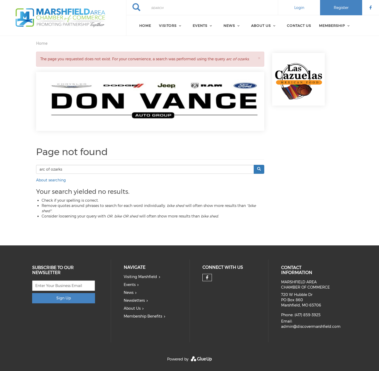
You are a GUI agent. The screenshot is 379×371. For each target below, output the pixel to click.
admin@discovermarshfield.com (311, 326)
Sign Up (63, 298)
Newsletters (134, 300)
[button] (259, 58)
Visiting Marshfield (140, 276)
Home (145, 25)
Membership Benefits (143, 316)
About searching (51, 180)
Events (130, 284)
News (128, 292)
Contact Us (299, 25)
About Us (132, 308)
